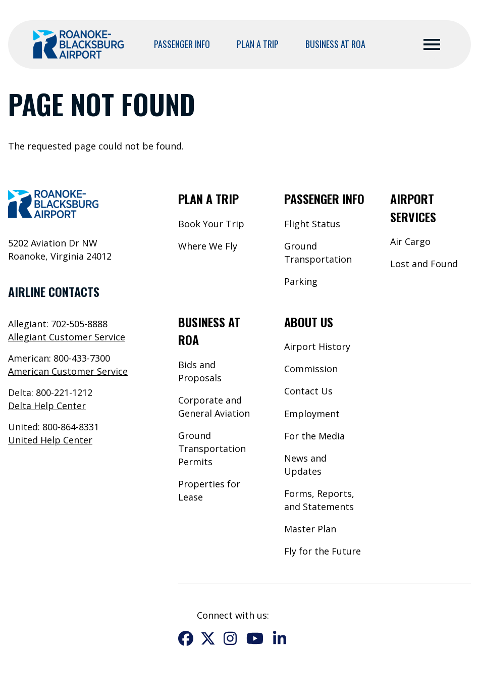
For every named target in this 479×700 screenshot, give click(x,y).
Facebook (185, 638)
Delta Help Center (47, 405)
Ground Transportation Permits (212, 448)
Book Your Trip (211, 224)
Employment (312, 414)
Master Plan (310, 529)
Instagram (230, 638)
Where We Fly (207, 246)
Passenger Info (182, 44)
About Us (308, 322)
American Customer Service (68, 371)
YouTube (255, 638)
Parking (300, 281)
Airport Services (413, 207)
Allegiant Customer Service (66, 337)
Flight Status (312, 224)
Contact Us (308, 391)
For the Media (314, 436)
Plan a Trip (258, 44)
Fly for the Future (322, 551)
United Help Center (50, 440)
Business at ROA (335, 44)
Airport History (317, 346)
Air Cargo (410, 241)
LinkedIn (279, 638)
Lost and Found (424, 264)
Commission (311, 369)
